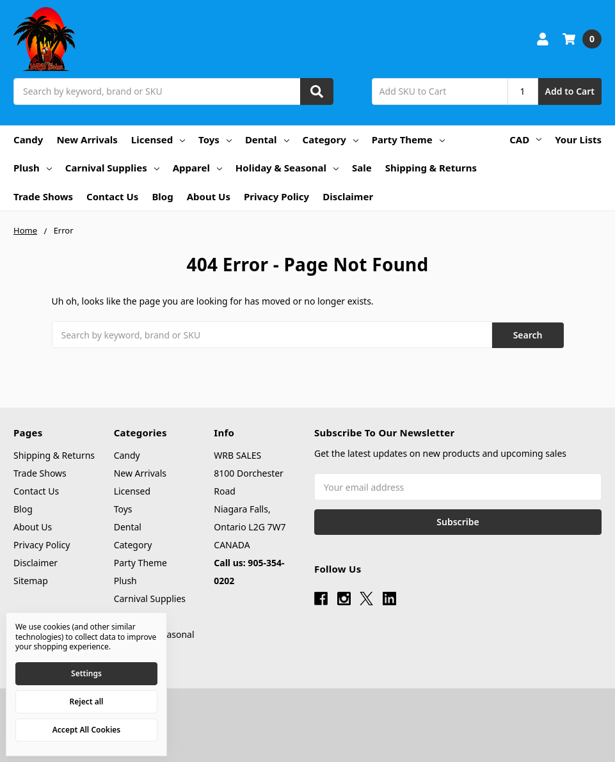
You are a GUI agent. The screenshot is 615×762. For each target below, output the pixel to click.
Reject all (87, 701)
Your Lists (578, 139)
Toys (215, 139)
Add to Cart (570, 91)
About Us (208, 196)
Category (330, 139)
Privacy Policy (276, 196)
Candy (28, 139)
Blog (162, 196)
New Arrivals (86, 139)
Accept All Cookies (86, 729)
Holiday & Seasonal (287, 167)
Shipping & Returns (431, 167)
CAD (525, 139)
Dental (267, 139)
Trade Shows (43, 196)
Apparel (197, 167)
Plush (32, 167)
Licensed (158, 139)
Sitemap (30, 580)
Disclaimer (348, 196)
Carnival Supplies (112, 167)
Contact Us (112, 196)
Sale (362, 167)
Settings (86, 673)
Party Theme (408, 139)
